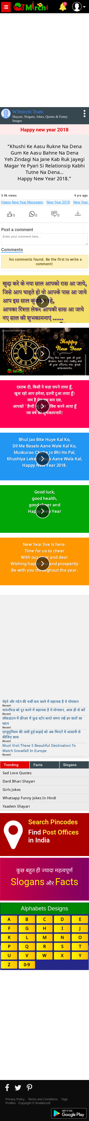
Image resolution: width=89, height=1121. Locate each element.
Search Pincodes (53, 822)
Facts (38, 765)
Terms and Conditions (43, 1099)
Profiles (10, 1103)
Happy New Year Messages (22, 202)
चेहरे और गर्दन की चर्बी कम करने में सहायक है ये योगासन (40, 701)
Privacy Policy (15, 1099)
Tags (64, 1099)
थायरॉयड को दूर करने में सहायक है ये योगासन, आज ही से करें (43, 709)
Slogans (70, 765)
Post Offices (61, 832)
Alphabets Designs (44, 908)
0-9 (27, 964)
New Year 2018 (58, 202)
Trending (11, 765)
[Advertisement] (44, 59)
